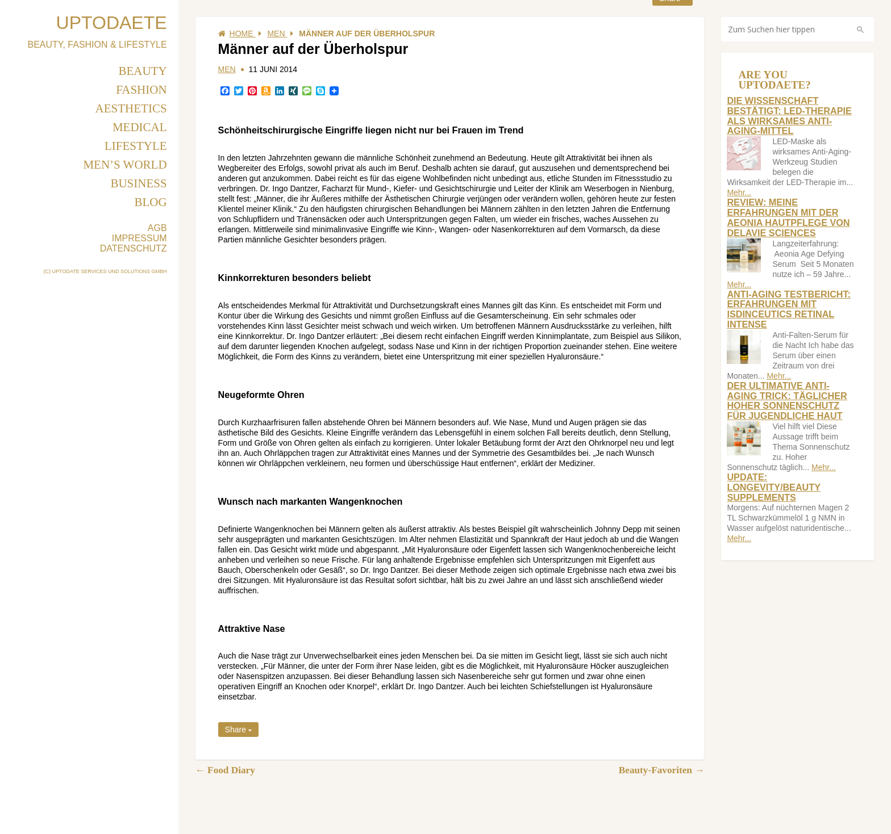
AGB (157, 228)
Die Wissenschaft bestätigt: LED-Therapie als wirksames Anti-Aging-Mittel (789, 115)
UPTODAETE (111, 22)
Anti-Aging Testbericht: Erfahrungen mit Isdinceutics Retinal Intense (789, 309)
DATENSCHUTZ (133, 248)
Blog (150, 202)
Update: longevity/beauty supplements (774, 487)
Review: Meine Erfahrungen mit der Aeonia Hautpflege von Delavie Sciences (788, 217)
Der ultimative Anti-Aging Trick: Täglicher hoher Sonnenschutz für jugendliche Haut (787, 400)
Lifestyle (136, 146)
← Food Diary (225, 770)
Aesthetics (131, 108)
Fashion (141, 90)
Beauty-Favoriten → (662, 770)
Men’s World (124, 164)
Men (227, 69)
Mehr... (739, 192)
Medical (140, 127)
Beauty (142, 71)
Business (138, 183)
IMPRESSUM (139, 238)
